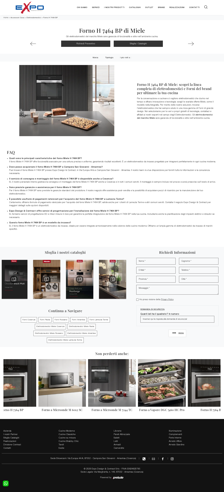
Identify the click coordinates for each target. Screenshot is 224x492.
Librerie (117, 431)
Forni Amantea (78, 320)
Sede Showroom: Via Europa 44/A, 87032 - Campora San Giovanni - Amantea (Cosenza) (93, 458)
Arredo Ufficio (175, 441)
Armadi (117, 445)
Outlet (149, 7)
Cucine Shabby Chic (69, 441)
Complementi (175, 434)
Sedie (61, 448)
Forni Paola (45, 320)
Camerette (119, 448)
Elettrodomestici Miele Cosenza (50, 326)
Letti (116, 441)
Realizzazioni (176, 7)
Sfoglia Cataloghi (11, 438)
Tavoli (61, 445)
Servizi (96, 7)
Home (5, 17)
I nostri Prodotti (114, 7)
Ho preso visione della (156, 300)
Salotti (117, 438)
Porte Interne (175, 438)
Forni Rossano (61, 320)
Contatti (194, 7)
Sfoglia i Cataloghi (138, 44)
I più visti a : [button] (125, 57)
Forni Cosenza (28, 320)
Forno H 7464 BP (50, 18)
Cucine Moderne (67, 431)
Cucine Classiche (67, 434)
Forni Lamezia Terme (99, 320)
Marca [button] (95, 57)
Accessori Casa (17, 18)
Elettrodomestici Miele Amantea (81, 333)
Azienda (7, 431)
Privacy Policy (167, 300)
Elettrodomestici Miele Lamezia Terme (65, 340)
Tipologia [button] (109, 57)
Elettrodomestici (34, 18)
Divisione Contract (12, 445)
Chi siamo (82, 7)
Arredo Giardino (176, 445)
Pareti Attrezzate (122, 434)
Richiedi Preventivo (85, 44)
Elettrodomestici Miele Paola (81, 326)
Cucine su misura (67, 438)
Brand (161, 7)
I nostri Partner (10, 434)
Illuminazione (175, 431)
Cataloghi (135, 7)
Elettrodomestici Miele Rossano (49, 333)
